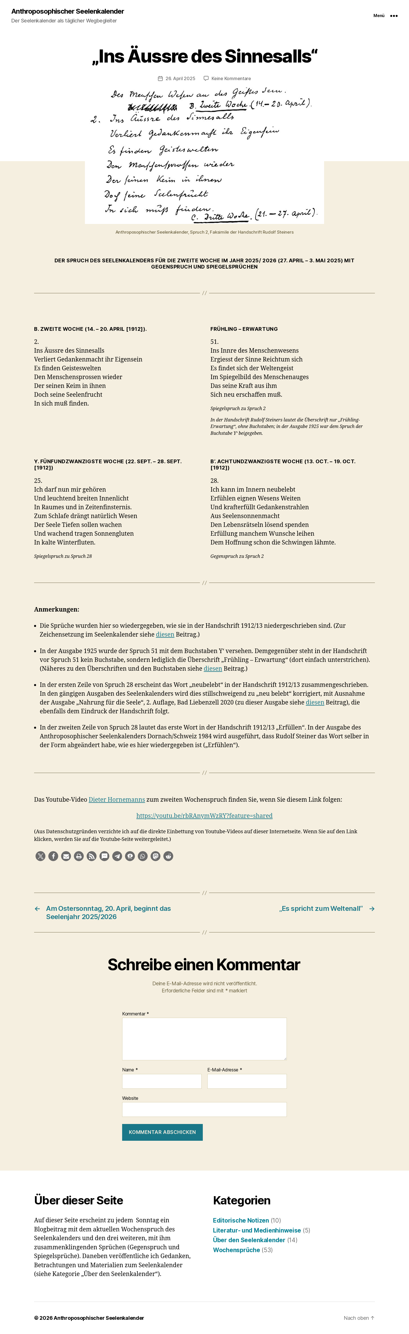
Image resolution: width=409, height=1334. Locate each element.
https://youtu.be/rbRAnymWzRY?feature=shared (204, 816)
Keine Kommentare (231, 78)
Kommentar (135, 1014)
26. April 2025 (180, 78)
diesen (165, 635)
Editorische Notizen (241, 1220)
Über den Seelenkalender (249, 1240)
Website (130, 1098)
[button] (40, 856)
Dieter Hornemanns (117, 800)
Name (130, 1070)
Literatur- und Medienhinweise (257, 1230)
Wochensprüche (236, 1250)
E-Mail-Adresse (224, 1070)
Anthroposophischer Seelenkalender (67, 11)
